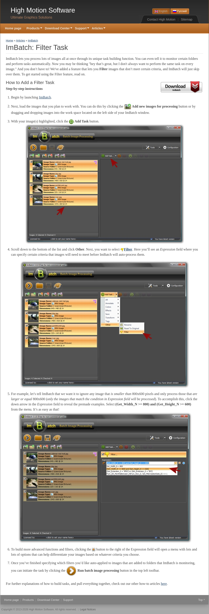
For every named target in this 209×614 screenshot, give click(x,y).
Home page (13, 28)
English (161, 11)
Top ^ (201, 599)
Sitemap (186, 19)
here (164, 583)
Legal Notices (88, 609)
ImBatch (33, 40)
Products (33, 29)
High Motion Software (43, 10)
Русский (180, 11)
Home (9, 40)
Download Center (57, 29)
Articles (97, 29)
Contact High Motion (161, 19)
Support (80, 29)
